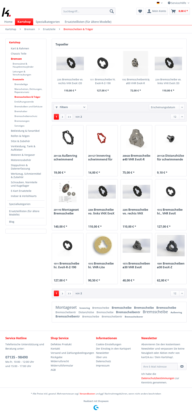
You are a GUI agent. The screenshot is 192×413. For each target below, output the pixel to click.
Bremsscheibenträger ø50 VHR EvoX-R (135, 81)
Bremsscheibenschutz (25, 116)
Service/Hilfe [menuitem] (177, 3)
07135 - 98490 (16, 357)
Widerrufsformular (62, 365)
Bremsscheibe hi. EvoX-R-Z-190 (103, 81)
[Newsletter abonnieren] (181, 366)
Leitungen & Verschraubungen (22, 73)
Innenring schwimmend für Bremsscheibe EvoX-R (100, 157)
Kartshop (14, 42)
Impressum (103, 365)
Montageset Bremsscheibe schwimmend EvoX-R (66, 211)
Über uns (101, 357)
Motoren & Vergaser (23, 155)
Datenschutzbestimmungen (158, 378)
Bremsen (16, 58)
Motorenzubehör (21, 160)
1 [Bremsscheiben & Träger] (56, 116)
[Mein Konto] (157, 11)
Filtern (62, 107)
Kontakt (55, 348)
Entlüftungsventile (24, 101)
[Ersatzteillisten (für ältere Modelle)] (88, 21)
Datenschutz (103, 361)
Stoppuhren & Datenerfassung (20, 166)
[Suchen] (111, 11)
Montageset (66, 307)
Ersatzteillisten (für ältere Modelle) (24, 212)
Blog (11, 221)
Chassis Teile (18, 53)
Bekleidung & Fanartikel (25, 130)
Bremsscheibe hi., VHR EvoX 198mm (170, 211)
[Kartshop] (24, 21)
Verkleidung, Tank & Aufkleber (23, 148)
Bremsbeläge (21, 84)
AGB (53, 369)
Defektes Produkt (61, 344)
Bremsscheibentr (66, 312)
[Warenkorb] (180, 11)
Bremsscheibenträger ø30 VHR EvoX (136, 265)
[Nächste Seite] (62, 117)
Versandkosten (87, 393)
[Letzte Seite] (69, 117)
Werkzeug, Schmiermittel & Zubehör (26, 175)
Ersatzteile (18, 79)
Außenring (176, 312)
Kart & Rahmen (20, 48)
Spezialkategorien (20, 204)
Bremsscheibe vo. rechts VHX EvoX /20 (70, 81)
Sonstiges (19, 125)
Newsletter (102, 353)
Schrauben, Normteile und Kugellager (24, 184)
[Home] (8, 21)
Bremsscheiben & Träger (27, 96)
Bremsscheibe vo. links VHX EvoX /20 (168, 81)
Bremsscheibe (101, 307)
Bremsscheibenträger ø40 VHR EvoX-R (136, 157)
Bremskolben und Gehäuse (28, 106)
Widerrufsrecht (60, 361)
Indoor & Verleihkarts (24, 196)
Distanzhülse (87, 312)
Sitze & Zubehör (20, 141)
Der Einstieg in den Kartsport (113, 348)
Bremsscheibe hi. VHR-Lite (101, 265)
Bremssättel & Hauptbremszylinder (23, 65)
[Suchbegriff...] (88, 11)
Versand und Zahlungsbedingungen (72, 353)
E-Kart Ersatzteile (21, 191)
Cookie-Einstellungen (108, 344)
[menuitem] (88, 13)
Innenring (84, 307)
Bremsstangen (22, 120)
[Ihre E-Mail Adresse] (159, 366)
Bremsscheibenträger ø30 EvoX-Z (171, 265)
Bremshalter (20, 111)
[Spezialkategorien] (47, 21)
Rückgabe (56, 357)
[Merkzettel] (140, 11)
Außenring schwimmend (65, 157)
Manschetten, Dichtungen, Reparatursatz (28, 91)
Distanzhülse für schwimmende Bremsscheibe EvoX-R (170, 157)
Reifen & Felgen (20, 136)
